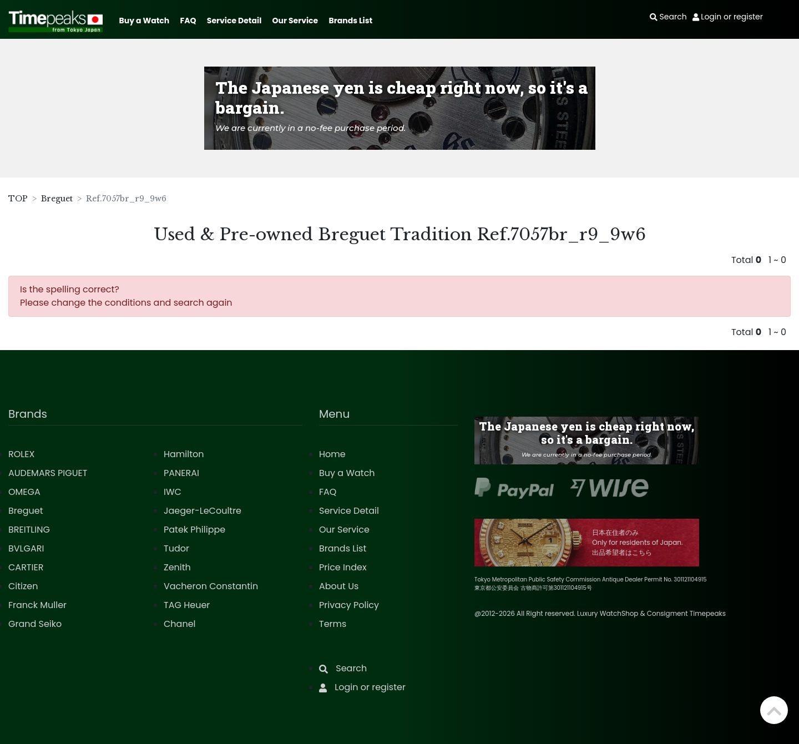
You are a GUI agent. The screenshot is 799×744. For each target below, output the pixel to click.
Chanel (180, 624)
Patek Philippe (194, 529)
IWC (172, 491)
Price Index (343, 567)
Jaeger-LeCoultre (202, 510)
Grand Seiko (35, 624)
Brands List (350, 20)
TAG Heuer (187, 605)
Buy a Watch (144, 20)
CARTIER (25, 567)
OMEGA (24, 491)
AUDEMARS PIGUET (47, 473)
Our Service (295, 20)
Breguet (57, 199)
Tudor (176, 548)
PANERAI (181, 473)
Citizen (23, 586)
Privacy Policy (349, 605)
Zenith (177, 567)
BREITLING (29, 529)
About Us (338, 586)
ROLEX (21, 454)
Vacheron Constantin (211, 586)
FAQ (188, 20)
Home (332, 454)
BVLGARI (26, 548)
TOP (18, 199)
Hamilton (184, 454)
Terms (332, 624)
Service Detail (234, 20)
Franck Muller (37, 605)
